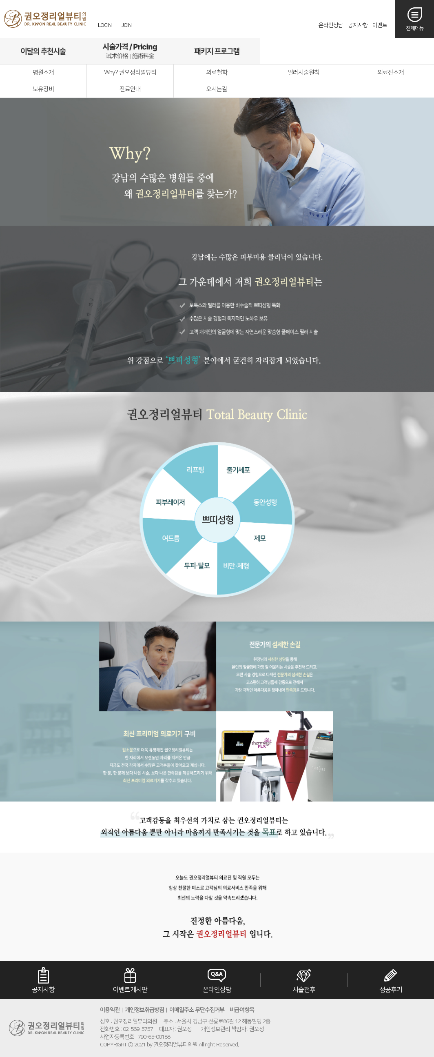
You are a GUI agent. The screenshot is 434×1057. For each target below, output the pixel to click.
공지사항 (358, 25)
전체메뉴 (415, 28)
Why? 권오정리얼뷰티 (130, 72)
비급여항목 (242, 1010)
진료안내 (130, 89)
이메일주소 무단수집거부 (196, 1010)
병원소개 (43, 72)
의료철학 (216, 72)
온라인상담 (331, 25)
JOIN (126, 25)
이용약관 (110, 1010)
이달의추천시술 (43, 51)
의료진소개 (390, 72)
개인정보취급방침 (144, 1010)
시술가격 (130, 51)
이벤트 (379, 25)
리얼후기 (303, 51)
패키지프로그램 (216, 51)
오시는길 (390, 51)
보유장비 (43, 89)
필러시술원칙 (303, 72)
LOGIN (104, 25)
